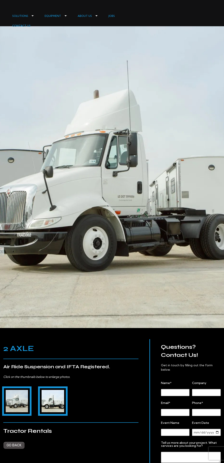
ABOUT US (85, 16)
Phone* (197, 403)
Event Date (200, 423)
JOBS (111, 16)
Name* (166, 383)
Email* (165, 403)
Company (199, 383)
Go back (14, 445)
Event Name (170, 423)
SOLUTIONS (20, 16)
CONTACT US (21, 25)
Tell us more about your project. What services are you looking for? (189, 444)
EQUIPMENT (53, 16)
